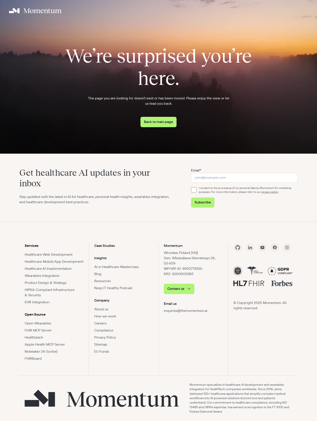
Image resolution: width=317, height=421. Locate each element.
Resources (102, 281)
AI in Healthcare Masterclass (116, 267)
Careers (100, 323)
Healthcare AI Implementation (48, 268)
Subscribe (203, 202)
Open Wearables (38, 323)
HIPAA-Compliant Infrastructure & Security (49, 292)
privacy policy (270, 192)
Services (31, 246)
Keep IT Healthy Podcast (113, 288)
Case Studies (104, 246)
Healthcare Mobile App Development (54, 261)
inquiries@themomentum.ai (185, 311)
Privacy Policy (105, 337)
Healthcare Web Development (48, 254)
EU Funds (101, 351)
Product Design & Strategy (45, 283)
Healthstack (34, 337)
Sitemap (100, 344)
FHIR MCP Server (38, 330)
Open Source (35, 314)
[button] (54, 245)
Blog (97, 274)
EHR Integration (37, 302)
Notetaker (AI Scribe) (41, 351)
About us (101, 309)
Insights (100, 258)
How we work (105, 316)
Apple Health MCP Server (45, 344)
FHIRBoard (33, 358)
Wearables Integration (42, 276)
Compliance (103, 330)
